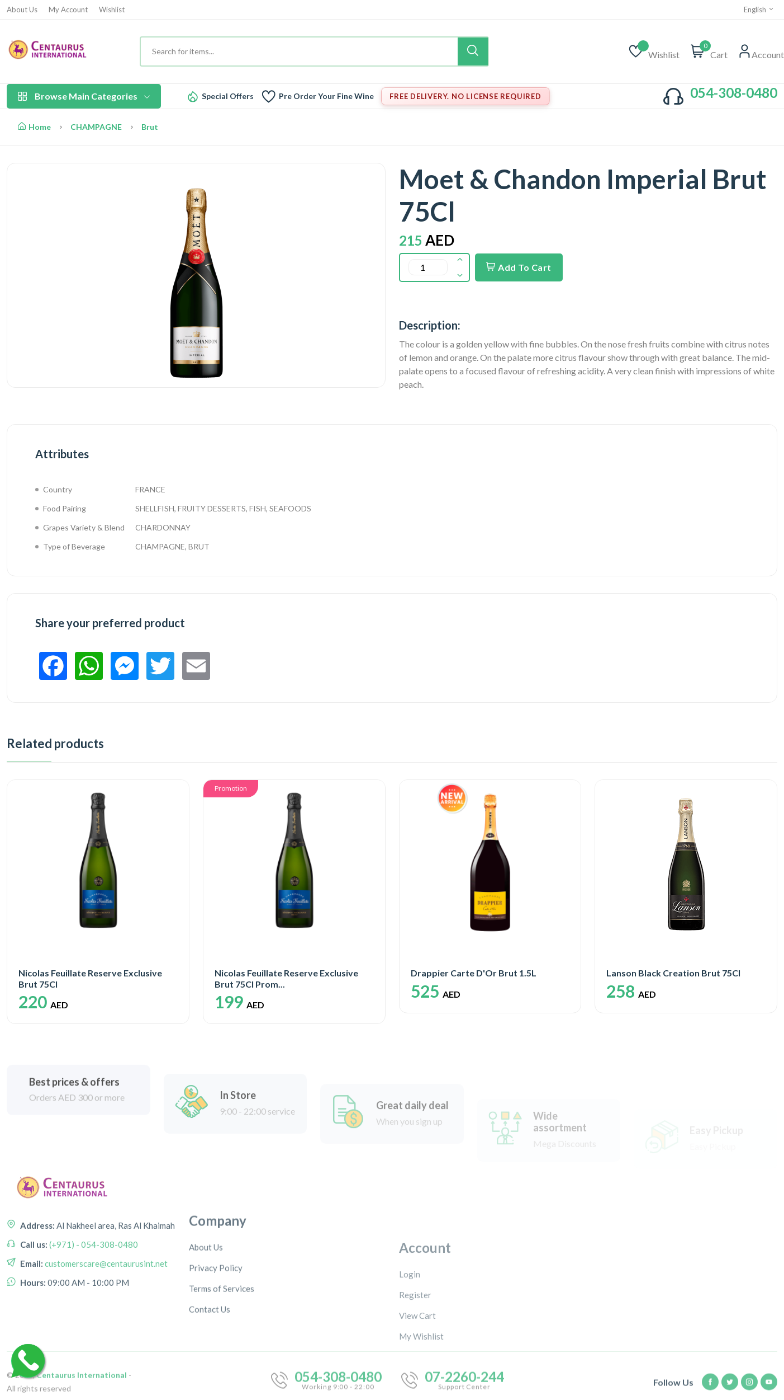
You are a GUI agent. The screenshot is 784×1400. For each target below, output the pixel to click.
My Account (68, 9)
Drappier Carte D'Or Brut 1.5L (473, 972)
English (759, 9)
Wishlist (112, 9)
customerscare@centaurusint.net (105, 1312)
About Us (22, 9)
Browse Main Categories (84, 96)
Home (34, 126)
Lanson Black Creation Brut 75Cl (673, 972)
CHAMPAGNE (96, 126)
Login (409, 1354)
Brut (149, 126)
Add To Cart (519, 267)
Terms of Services (221, 1373)
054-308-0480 (733, 92)
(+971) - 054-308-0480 (92, 1293)
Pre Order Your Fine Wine (326, 96)
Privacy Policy (216, 1352)
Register (415, 1374)
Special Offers (228, 96)
